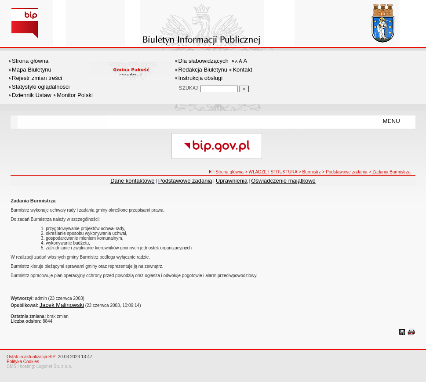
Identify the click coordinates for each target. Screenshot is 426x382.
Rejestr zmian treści (37, 78)
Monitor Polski (75, 95)
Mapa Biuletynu (31, 69)
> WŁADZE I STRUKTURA (271, 171)
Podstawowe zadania (185, 180)
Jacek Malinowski (62, 305)
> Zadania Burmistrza (389, 171)
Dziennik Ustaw (31, 95)
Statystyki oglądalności (41, 86)
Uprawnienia (232, 180)
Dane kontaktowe (132, 180)
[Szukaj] (244, 89)
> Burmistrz (310, 171)
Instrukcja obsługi (200, 78)
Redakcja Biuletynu (202, 69)
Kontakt (242, 69)
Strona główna (30, 61)
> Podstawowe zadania (345, 171)
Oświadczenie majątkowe (283, 180)
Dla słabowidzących (203, 61)
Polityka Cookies (23, 361)
